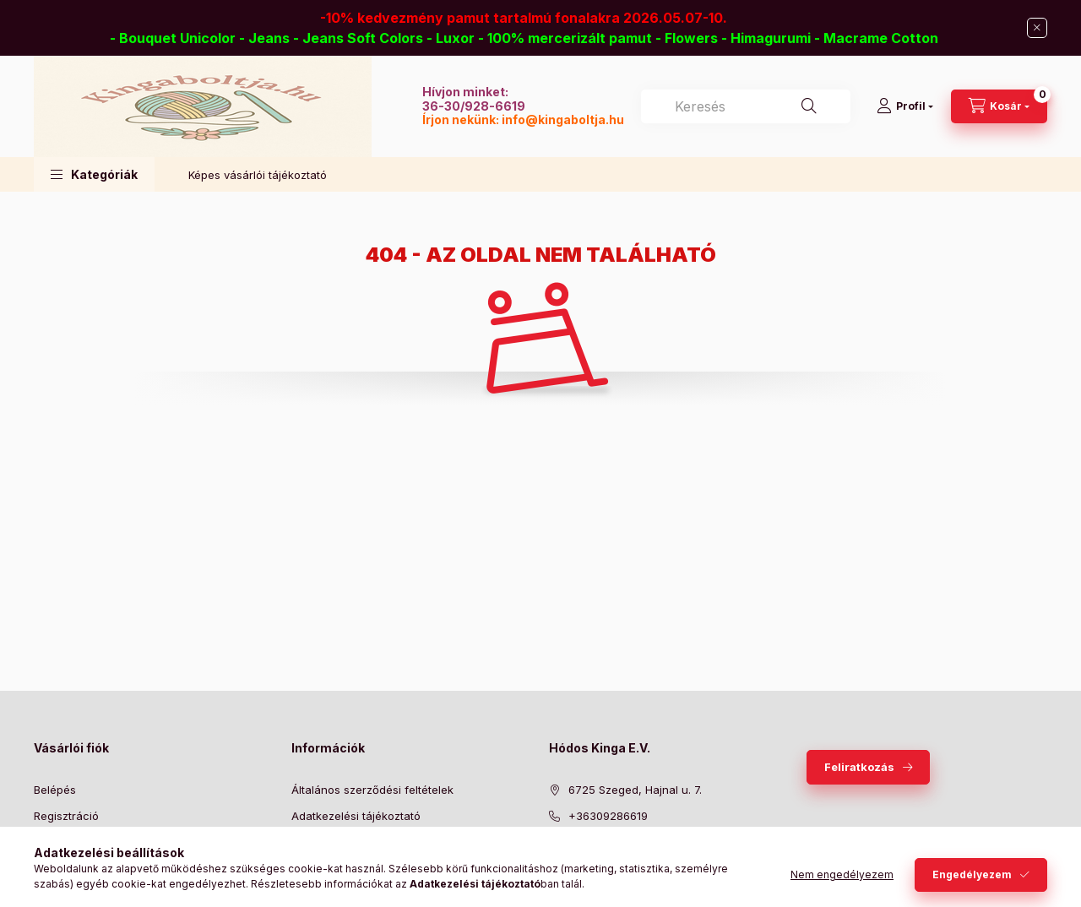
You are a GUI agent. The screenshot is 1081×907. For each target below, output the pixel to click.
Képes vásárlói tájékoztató (257, 175)
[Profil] (905, 106)
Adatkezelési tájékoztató (356, 816)
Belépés (55, 789)
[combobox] (745, 106)
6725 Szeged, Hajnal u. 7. (635, 789)
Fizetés (310, 841)
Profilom (55, 841)
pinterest (621, 884)
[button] (94, 174)
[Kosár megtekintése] (999, 106)
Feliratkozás (859, 767)
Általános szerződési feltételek (372, 789)
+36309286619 (608, 816)
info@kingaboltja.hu (563, 119)
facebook (554, 884)
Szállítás (312, 867)
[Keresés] (809, 106)
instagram (655, 884)
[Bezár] (1037, 28)
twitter (588, 884)
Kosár (48, 867)
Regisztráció (66, 816)
